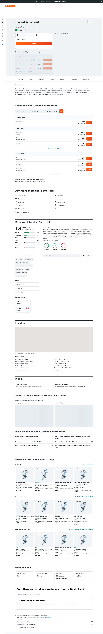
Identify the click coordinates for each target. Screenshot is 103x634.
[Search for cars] (3, 16)
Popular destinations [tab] (35, 590)
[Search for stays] (3, 13)
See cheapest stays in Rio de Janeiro (84, 492)
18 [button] (34, 51)
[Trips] (3, 31)
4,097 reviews (28, 21)
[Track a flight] (3, 24)
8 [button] (61, 44)
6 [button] (41, 44)
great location (19, 254)
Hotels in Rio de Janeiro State (52, 630)
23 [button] (27, 55)
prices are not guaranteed (45, 612)
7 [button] (45, 44)
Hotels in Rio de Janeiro (71, 599)
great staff (18, 258)
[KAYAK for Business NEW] (3, 27)
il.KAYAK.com (18, 630)
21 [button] (45, 51)
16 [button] (27, 51)
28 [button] (45, 55)
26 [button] (38, 55)
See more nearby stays (87, 459)
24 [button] (30, 55)
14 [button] (45, 48)
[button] (101, 1)
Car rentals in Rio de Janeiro (49, 599)
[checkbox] (23, 298)
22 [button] (49, 51)
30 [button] (27, 59)
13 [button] (41, 48)
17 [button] (30, 51)
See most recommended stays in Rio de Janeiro (81, 524)
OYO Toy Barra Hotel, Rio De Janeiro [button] (25, 512)
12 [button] (38, 48)
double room (30, 261)
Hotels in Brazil (41, 630)
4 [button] (34, 44)
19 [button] (38, 51)
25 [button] (34, 55)
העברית (64, 1)
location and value (28, 254)
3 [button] (30, 44)
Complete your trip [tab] (22, 590)
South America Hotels (31, 630)
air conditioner (19, 264)
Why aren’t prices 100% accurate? (55, 623)
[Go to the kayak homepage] (10, 6)
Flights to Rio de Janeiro (24, 599)
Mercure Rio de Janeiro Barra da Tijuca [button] (63, 478)
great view (27, 264)
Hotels (24, 630)
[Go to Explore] (3, 21)
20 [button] (41, 51)
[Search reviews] (62, 251)
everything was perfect (21, 268)
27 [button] (41, 55)
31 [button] (30, 59)
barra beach (25, 258)
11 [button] (34, 48)
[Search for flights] (3, 10)
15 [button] (49, 48)
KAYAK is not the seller (55, 617)
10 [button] (30, 48)
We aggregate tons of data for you (55, 620)
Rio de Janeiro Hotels (64, 630)
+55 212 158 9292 (20, 19)
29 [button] (49, 55)
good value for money (21, 271)
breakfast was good (20, 261)
